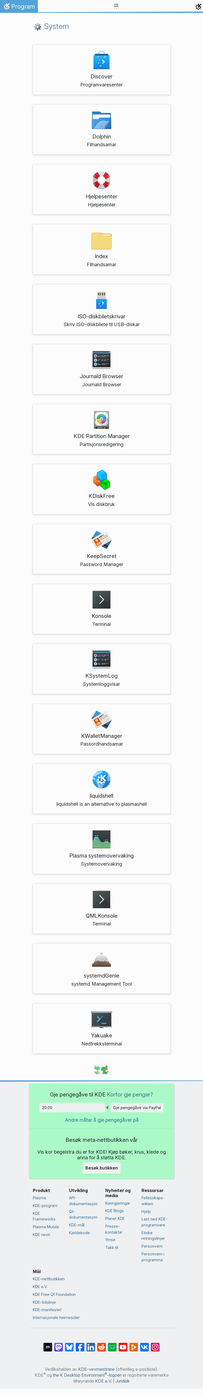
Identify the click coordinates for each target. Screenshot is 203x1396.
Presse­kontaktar (113, 1229)
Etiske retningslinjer (153, 1235)
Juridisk (122, 1381)
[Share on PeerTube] (133, 1344)
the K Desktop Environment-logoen (87, 1375)
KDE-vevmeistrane (96, 1369)
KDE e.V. (40, 1286)
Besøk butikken (101, 1168)
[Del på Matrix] (48, 1344)
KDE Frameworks (44, 1216)
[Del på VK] (144, 1344)
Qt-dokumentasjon (83, 1214)
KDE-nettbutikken (49, 1279)
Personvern (152, 1246)
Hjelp (146, 1211)
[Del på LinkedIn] (90, 1344)
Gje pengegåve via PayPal (137, 1107)
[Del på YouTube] (123, 1344)
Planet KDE (115, 1218)
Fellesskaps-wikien (153, 1200)
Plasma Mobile (46, 1226)
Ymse (110, 1239)
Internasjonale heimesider (56, 1317)
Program (18, 8)
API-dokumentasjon (83, 1200)
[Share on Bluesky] (69, 1344)
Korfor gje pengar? (130, 1094)
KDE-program (45, 1205)
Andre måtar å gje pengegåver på (102, 1120)
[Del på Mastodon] (58, 1344)
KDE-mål (77, 1225)
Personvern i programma (153, 1257)
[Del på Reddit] (101, 1344)
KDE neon (41, 1234)
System (51, 26)
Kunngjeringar (117, 1203)
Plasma (39, 1197)
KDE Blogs (114, 1210)
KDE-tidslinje (44, 1302)
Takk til (111, 1247)
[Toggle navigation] (116, 6)
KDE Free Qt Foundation (54, 1294)
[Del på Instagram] (155, 1344)
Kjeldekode (79, 1232)
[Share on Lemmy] (112, 1344)
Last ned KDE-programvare (155, 1222)
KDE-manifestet (47, 1309)
